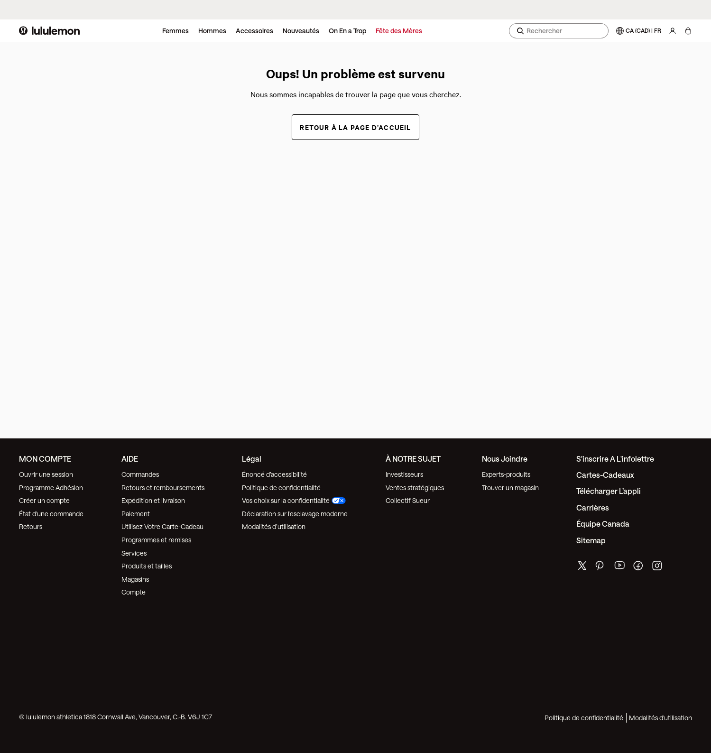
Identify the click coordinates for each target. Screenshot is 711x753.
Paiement (135, 514)
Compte (134, 592)
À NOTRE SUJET (413, 458)
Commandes (140, 474)
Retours (30, 526)
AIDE (129, 458)
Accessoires (254, 31)
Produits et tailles (146, 566)
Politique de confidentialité (281, 487)
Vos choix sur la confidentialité (294, 500)
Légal (251, 458)
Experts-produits (506, 474)
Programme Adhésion (51, 487)
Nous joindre (504, 458)
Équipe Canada (602, 523)
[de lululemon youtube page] (620, 568)
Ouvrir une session (46, 474)
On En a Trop (347, 31)
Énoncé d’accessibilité (274, 474)
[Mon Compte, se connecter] (672, 30)
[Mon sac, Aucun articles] (688, 30)
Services (134, 553)
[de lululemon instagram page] (658, 568)
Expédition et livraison (153, 500)
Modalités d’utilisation (273, 526)
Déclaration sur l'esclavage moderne (295, 514)
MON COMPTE (45, 458)
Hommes (212, 31)
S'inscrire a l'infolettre (615, 458)
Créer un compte (44, 500)
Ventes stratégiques (415, 487)
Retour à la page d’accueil (355, 127)
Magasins (135, 579)
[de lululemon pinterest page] (601, 568)
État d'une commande (51, 514)
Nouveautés (301, 31)
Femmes (175, 31)
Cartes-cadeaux (605, 474)
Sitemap (591, 540)
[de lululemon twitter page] (582, 567)
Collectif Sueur (408, 500)
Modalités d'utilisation (660, 718)
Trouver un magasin (510, 487)
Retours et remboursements (162, 487)
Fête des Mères (399, 31)
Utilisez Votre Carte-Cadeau (162, 526)
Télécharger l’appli (608, 490)
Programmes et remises (156, 540)
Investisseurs (404, 474)
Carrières (592, 507)
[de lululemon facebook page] (639, 568)
